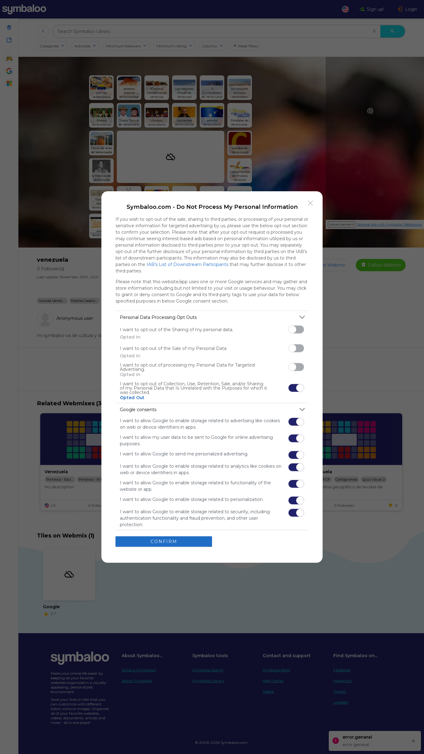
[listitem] (212, 317)
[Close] (310, 203)
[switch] (296, 329)
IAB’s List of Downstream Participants (187, 264)
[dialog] (212, 377)
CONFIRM (164, 541)
